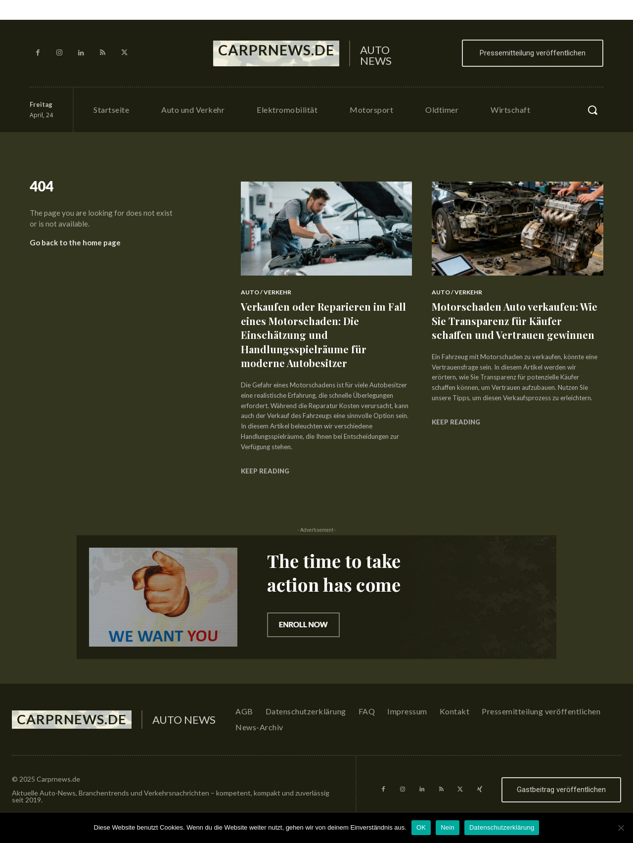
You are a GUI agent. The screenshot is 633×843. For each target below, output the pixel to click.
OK (421, 827)
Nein (447, 827)
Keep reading (265, 471)
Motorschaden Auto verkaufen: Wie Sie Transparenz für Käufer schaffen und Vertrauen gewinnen (513, 327)
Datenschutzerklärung (501, 827)
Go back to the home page (75, 246)
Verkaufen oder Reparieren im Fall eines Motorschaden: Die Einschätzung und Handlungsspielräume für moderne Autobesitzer (320, 334)
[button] (592, 110)
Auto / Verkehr (266, 292)
